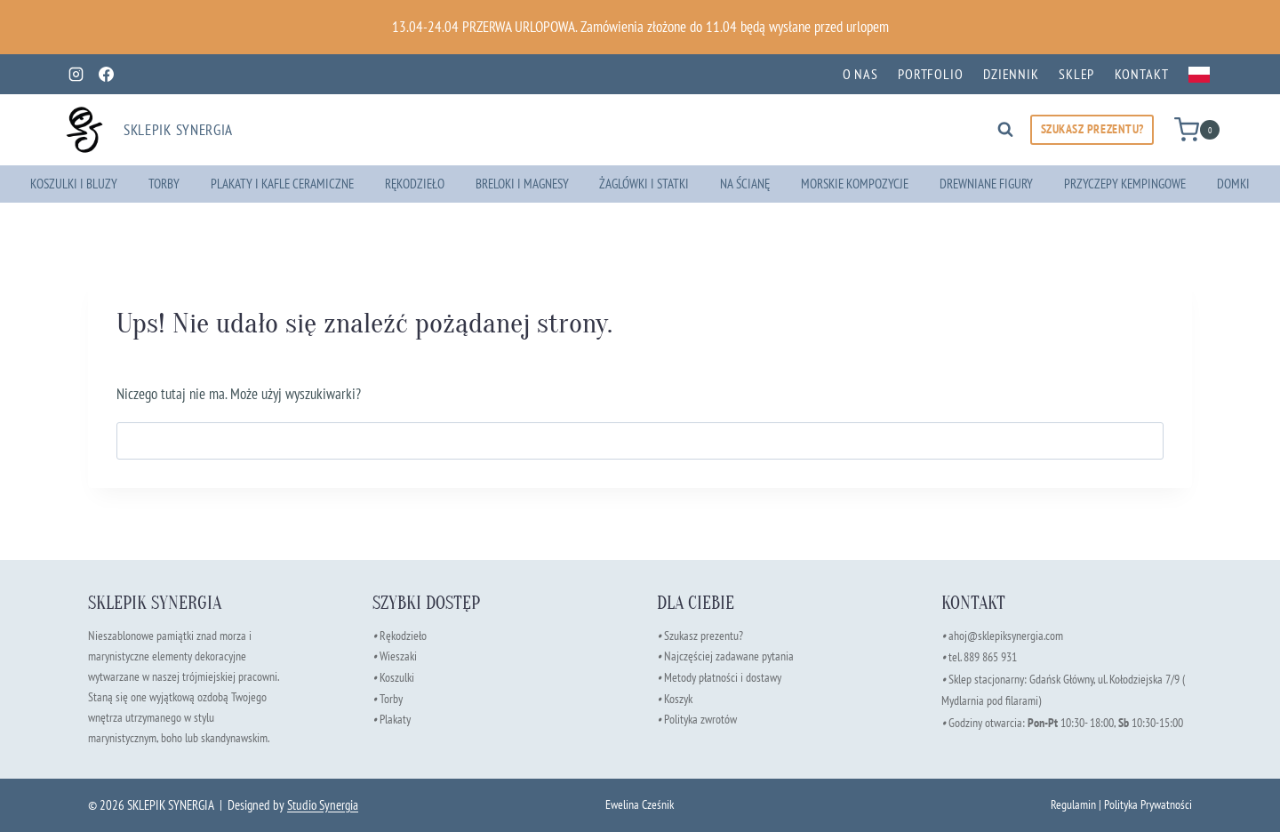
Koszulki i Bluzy (73, 183)
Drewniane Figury (986, 183)
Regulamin (1073, 804)
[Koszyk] (1197, 129)
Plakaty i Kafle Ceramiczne (282, 183)
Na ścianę (745, 183)
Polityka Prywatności (1148, 804)
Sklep (1076, 74)
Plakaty (395, 716)
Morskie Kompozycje (854, 183)
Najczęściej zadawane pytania (725, 655)
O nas (860, 74)
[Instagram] (75, 75)
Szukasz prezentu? (703, 635)
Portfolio (931, 74)
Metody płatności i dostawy (722, 676)
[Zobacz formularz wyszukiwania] (1005, 130)
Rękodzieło (414, 183)
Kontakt (1142, 74)
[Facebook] (106, 75)
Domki (1233, 183)
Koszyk (678, 696)
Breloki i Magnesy (522, 183)
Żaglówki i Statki (644, 183)
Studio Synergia (322, 804)
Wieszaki (394, 655)
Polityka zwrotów (700, 716)
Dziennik (1011, 74)
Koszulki (397, 676)
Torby (164, 183)
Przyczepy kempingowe (1125, 183)
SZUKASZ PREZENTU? (1092, 129)
